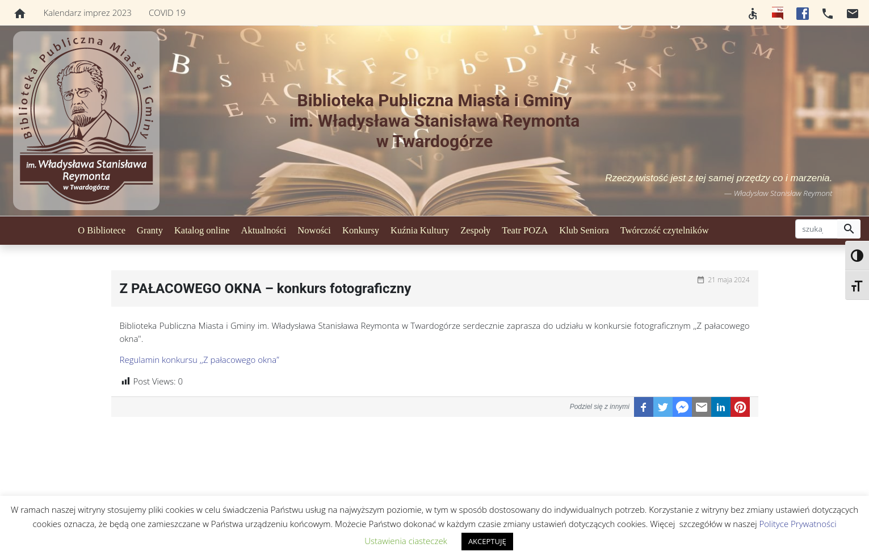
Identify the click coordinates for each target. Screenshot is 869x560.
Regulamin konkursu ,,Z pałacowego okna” (199, 359)
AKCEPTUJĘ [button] (487, 541)
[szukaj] (816, 229)
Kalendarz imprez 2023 (88, 12)
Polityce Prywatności (798, 523)
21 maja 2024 (728, 280)
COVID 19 (167, 12)
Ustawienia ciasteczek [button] (405, 540)
